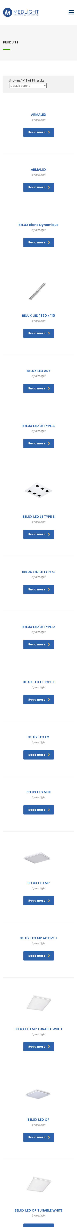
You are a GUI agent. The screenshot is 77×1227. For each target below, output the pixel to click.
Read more (39, 132)
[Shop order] (28, 85)
